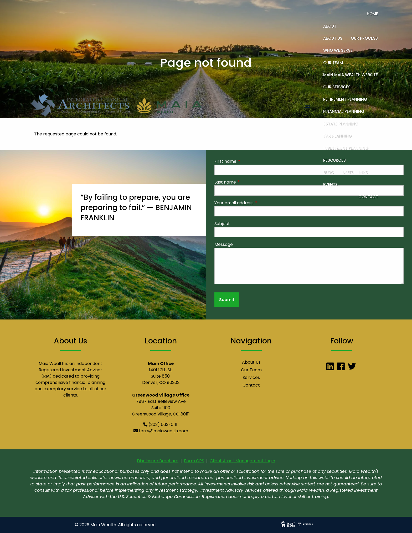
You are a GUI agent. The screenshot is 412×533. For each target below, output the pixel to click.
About (329, 26)
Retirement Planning (345, 99)
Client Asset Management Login (242, 461)
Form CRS (194, 461)
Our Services (337, 87)
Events (330, 184)
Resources (334, 160)
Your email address (255, 203)
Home (372, 14)
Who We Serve (338, 50)
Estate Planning (340, 123)
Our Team (333, 62)
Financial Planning (343, 111)
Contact (368, 197)
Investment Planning (345, 148)
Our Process (364, 38)
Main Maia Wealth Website (350, 75)
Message (223, 244)
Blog (328, 172)
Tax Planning (337, 136)
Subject (222, 224)
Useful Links (355, 172)
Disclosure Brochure (157, 461)
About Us (332, 38)
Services (251, 377)
